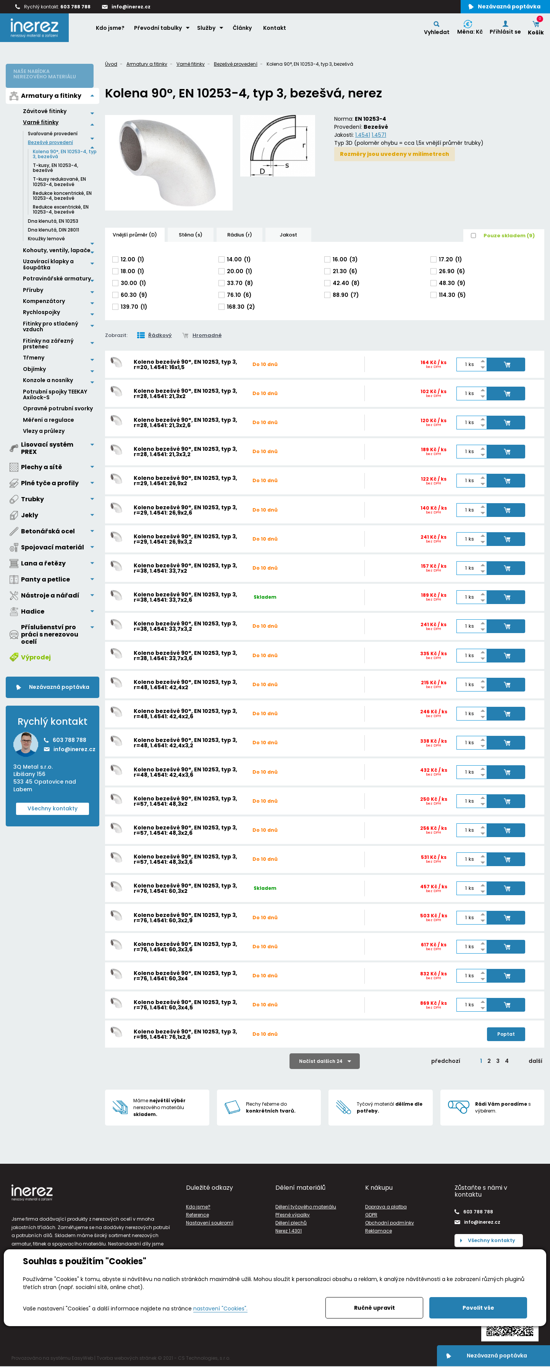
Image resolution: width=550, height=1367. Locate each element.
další (535, 1061)
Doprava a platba (386, 1206)
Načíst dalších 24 (321, 1061)
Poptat (506, 1034)
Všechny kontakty (53, 803)
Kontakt (276, 31)
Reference (197, 1215)
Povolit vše (478, 1308)
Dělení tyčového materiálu (305, 1206)
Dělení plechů (291, 1223)
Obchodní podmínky (389, 1223)
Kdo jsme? (111, 31)
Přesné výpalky (292, 1215)
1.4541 (362, 135)
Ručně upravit (374, 1308)
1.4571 (379, 135)
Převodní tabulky (159, 31)
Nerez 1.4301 (288, 1231)
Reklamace (378, 1231)
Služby (208, 31)
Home (84, 30)
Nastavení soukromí (209, 1223)
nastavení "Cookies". (220, 1308)
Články (243, 31)
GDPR (371, 1215)
